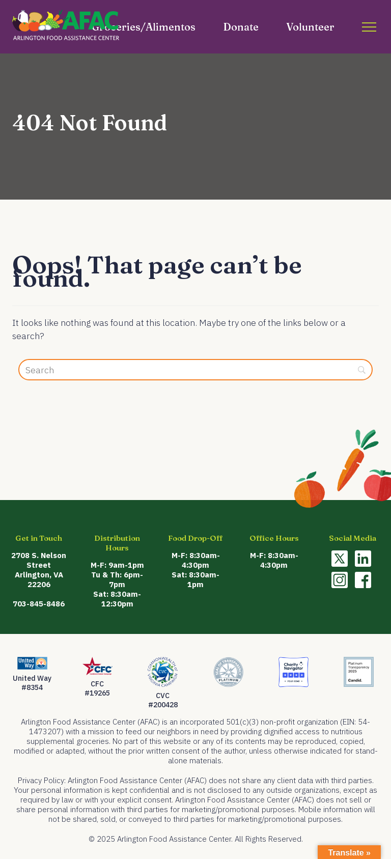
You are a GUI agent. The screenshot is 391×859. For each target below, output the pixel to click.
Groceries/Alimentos (144, 26)
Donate (241, 26)
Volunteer (310, 26)
